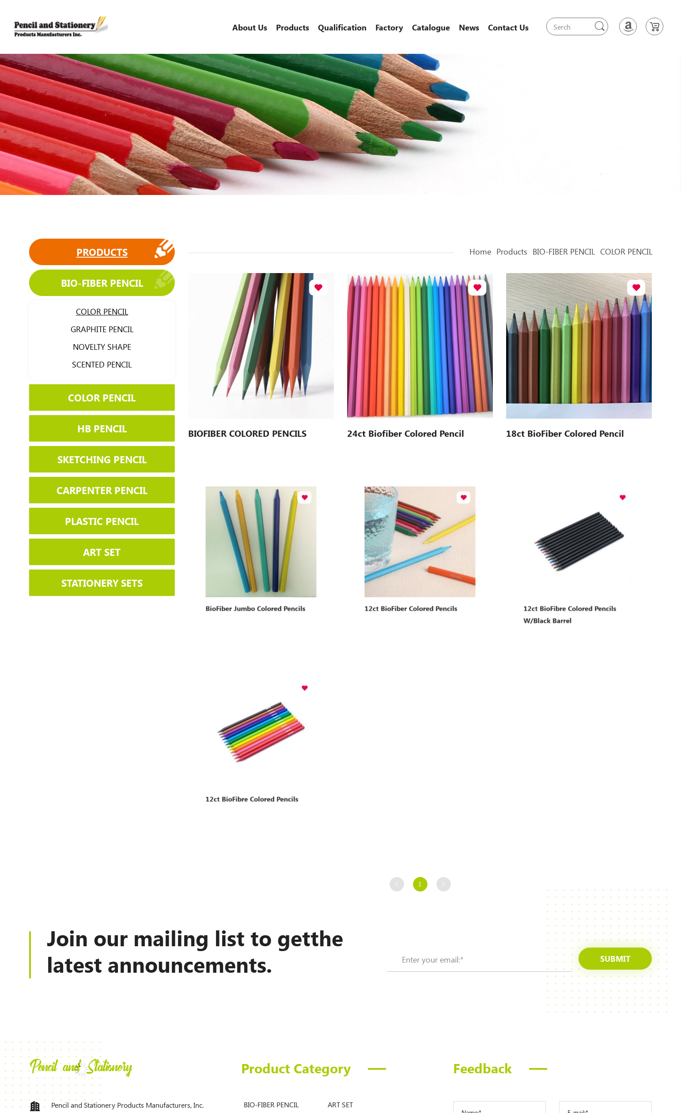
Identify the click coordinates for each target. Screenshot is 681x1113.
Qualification (342, 27)
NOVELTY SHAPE (97, 347)
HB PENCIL (97, 428)
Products (292, 27)
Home (493, 251)
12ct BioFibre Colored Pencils (255, 779)
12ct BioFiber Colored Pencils (414, 588)
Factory (389, 27)
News (469, 27)
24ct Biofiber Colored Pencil (405, 432)
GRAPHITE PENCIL (97, 329)
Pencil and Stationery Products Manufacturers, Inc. (127, 1104)
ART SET (97, 551)
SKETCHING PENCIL (97, 459)
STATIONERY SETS (97, 582)
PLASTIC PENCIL (97, 520)
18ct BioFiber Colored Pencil (565, 432)
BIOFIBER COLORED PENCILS (247, 432)
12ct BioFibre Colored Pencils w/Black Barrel (573, 592)
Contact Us (508, 27)
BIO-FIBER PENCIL (98, 282)
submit (615, 958)
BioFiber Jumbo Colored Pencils (258, 588)
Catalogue (431, 27)
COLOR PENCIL (98, 311)
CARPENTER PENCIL (97, 489)
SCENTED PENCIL (97, 364)
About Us (249, 27)
